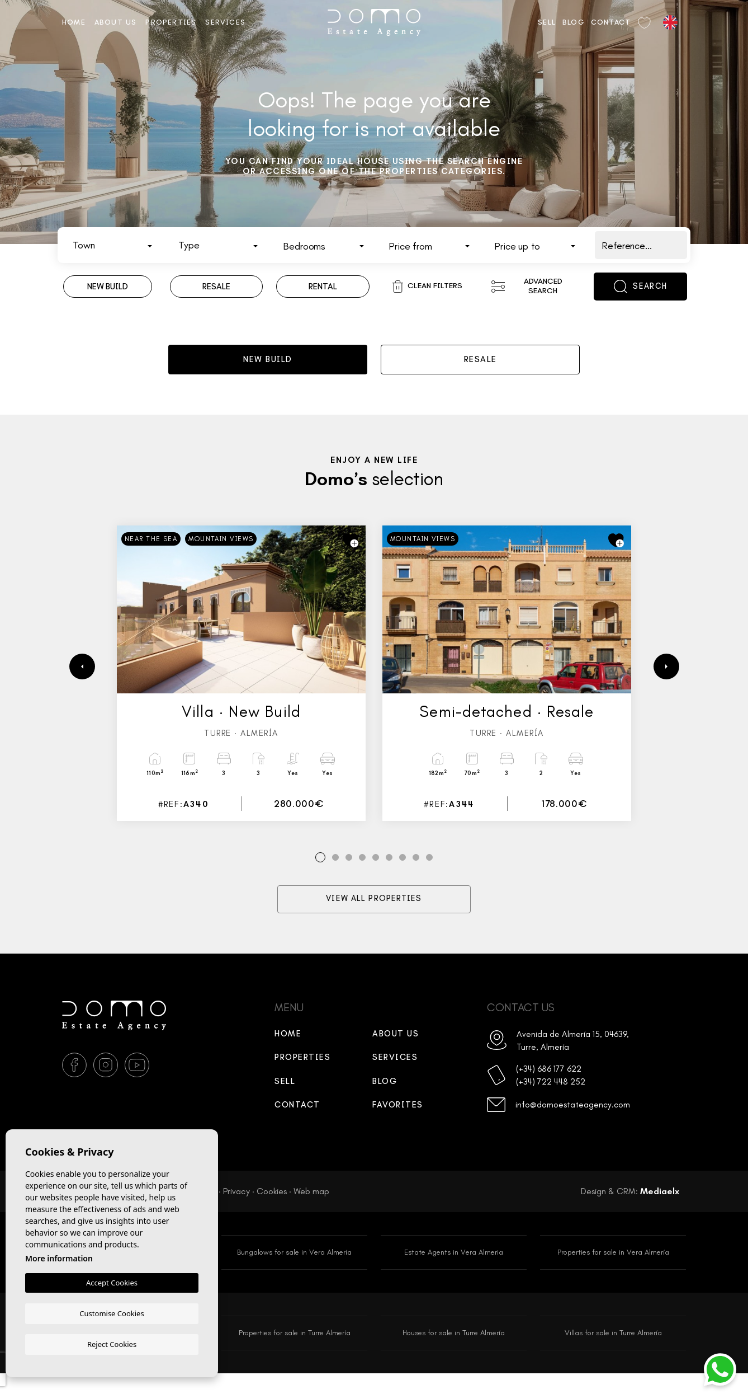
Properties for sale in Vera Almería (613, 1269)
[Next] (666, 682)
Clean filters (427, 286)
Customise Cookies (111, 1313)
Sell (547, 22)
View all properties (374, 915)
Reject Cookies (111, 1344)
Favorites (397, 1121)
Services (225, 22)
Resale (480, 367)
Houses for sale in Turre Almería (454, 1352)
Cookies (272, 1207)
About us (115, 22)
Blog (573, 22)
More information (59, 1259)
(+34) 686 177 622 (555, 1090)
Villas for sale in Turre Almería (613, 1352)
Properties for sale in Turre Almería (294, 1352)
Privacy (236, 1207)
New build (267, 367)
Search (640, 286)
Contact (611, 22)
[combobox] (113, 245)
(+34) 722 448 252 (557, 1105)
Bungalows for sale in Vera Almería (294, 1269)
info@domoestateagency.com (578, 1129)
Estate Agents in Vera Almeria (454, 1269)
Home (74, 22)
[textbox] (115, 246)
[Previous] (82, 682)
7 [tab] (402, 873)
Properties (170, 22)
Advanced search (526, 285)
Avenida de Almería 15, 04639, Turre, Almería (564, 1058)
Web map (311, 1207)
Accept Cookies (112, 1283)
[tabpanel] (241, 689)
